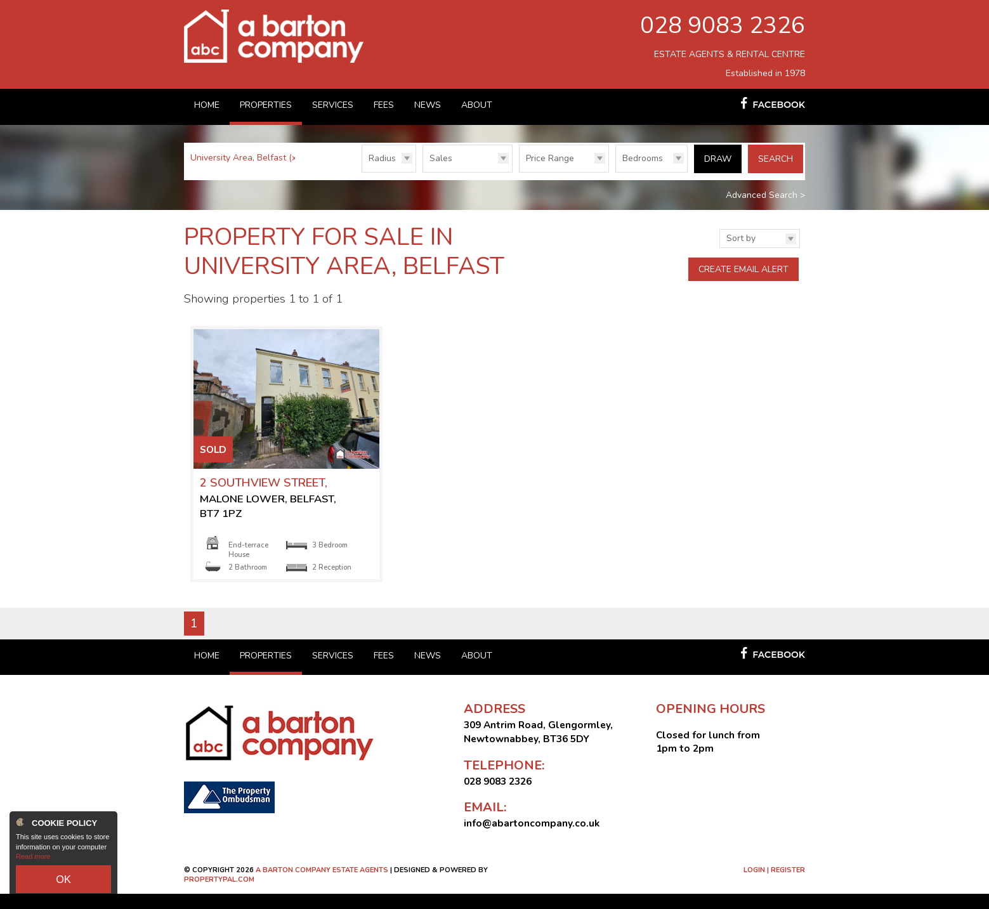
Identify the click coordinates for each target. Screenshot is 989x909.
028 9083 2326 (722, 25)
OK (63, 883)
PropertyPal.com (219, 894)
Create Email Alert (743, 266)
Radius (382, 158)
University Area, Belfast (244, 158)
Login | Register (774, 885)
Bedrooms (642, 158)
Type (422, 171)
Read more (33, 864)
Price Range (550, 158)
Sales (440, 158)
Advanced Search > (765, 192)
